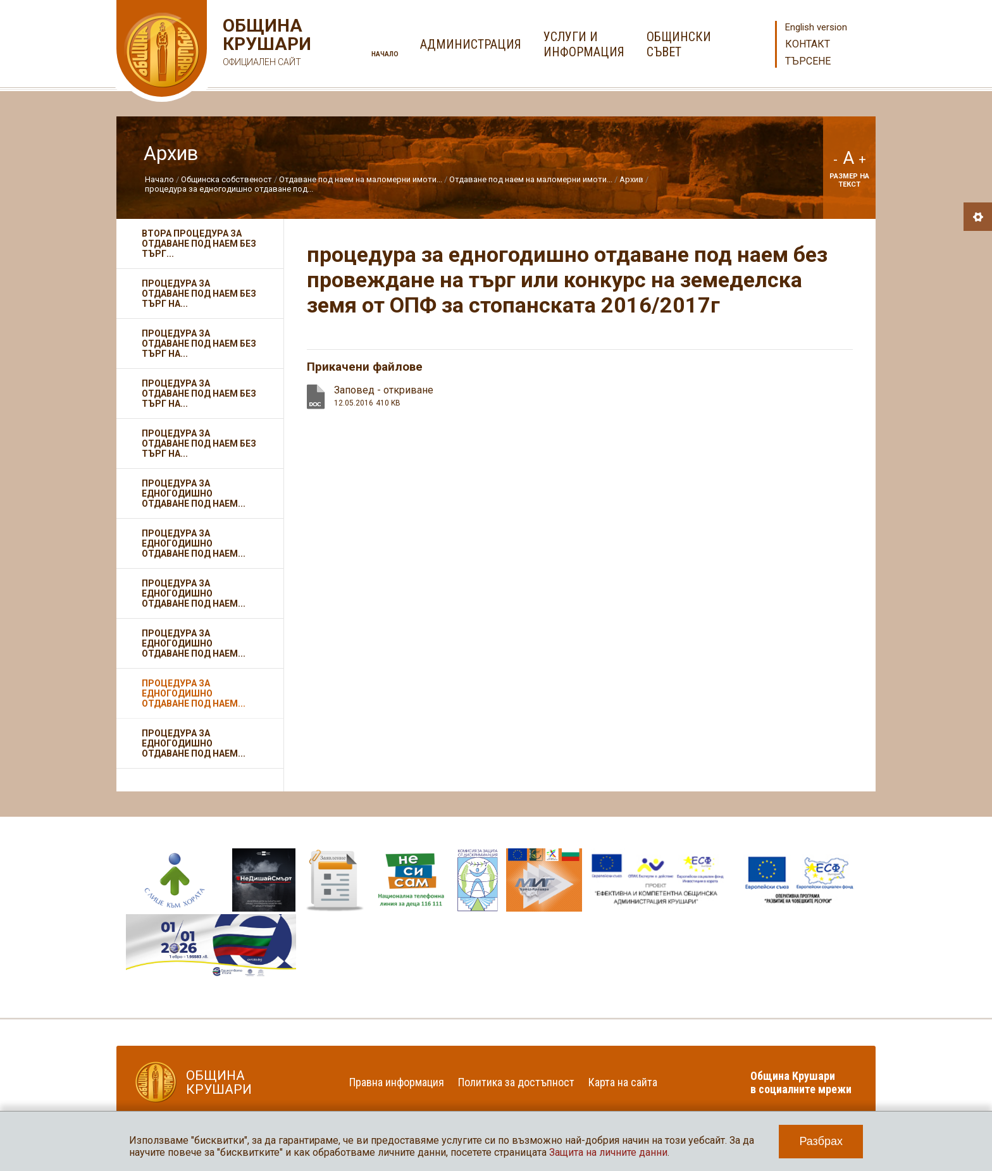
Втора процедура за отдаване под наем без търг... (199, 243)
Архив (631, 179)
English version (816, 27)
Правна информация (396, 1082)
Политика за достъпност (516, 1082)
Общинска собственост (226, 179)
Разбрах (821, 1141)
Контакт (807, 44)
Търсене (808, 61)
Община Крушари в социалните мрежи (801, 1082)
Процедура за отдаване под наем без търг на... (199, 293)
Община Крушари (265, 43)
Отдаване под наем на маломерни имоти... (360, 179)
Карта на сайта (622, 1082)
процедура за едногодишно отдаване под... (229, 189)
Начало (385, 54)
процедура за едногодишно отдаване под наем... (193, 493)
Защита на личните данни (608, 1152)
